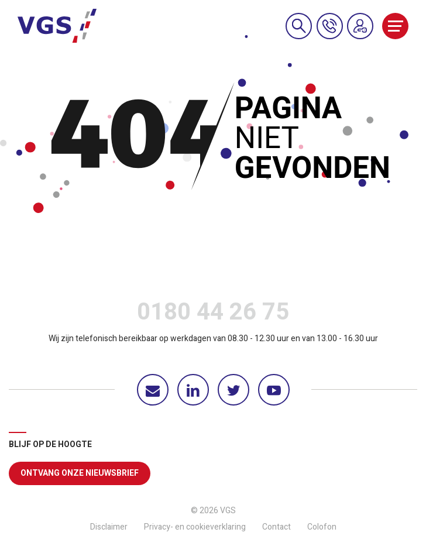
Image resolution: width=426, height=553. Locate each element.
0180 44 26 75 (213, 315)
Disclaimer (109, 527)
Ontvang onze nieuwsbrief (79, 473)
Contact (276, 527)
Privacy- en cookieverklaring (195, 527)
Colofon (321, 527)
